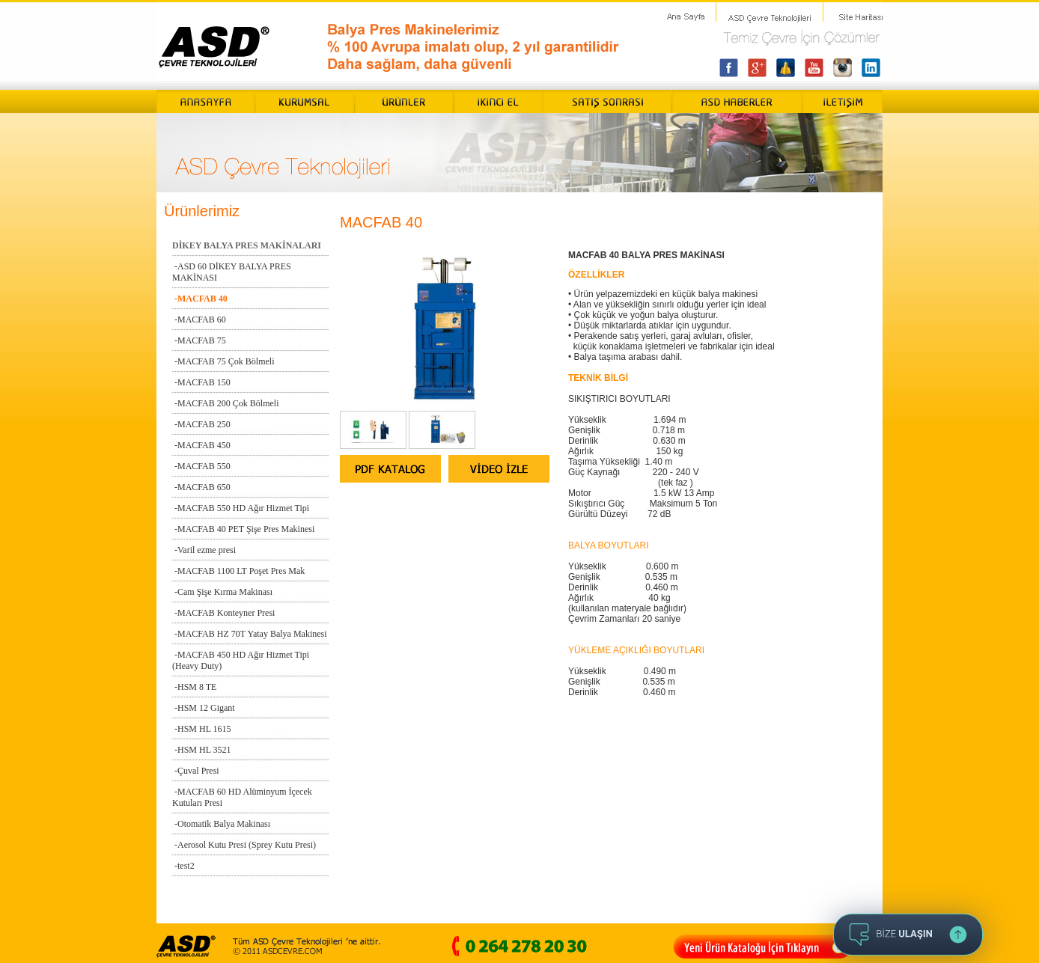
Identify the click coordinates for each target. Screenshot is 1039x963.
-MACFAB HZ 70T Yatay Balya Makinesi (249, 634)
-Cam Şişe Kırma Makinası (222, 592)
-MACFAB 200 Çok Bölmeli (225, 403)
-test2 (183, 865)
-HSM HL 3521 (201, 750)
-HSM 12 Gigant (203, 708)
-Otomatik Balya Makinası (221, 824)
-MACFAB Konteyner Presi (223, 613)
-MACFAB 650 (201, 487)
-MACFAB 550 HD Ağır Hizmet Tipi (240, 508)
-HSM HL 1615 (201, 729)
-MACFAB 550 (201, 466)
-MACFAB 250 (201, 424)
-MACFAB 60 (199, 319)
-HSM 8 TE (194, 687)
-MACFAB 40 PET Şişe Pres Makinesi (243, 529)
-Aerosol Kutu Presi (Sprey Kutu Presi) (244, 845)
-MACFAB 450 (201, 445)
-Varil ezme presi (204, 550)
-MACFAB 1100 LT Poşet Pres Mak (238, 571)
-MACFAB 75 (199, 340)
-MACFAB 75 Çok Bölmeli (223, 361)
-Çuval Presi (195, 770)
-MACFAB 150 (201, 382)
